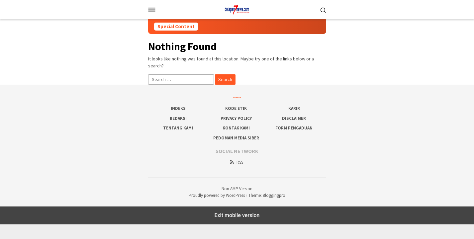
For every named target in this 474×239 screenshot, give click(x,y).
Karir (294, 108)
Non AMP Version (237, 189)
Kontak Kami (236, 128)
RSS (236, 162)
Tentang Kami (178, 128)
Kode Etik (236, 108)
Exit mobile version (236, 215)
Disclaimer (294, 118)
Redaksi (178, 118)
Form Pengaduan (294, 128)
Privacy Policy (236, 118)
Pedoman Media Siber (236, 138)
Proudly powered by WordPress (217, 195)
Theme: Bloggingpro (266, 195)
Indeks (178, 108)
